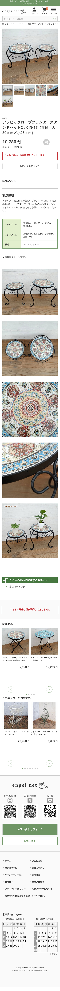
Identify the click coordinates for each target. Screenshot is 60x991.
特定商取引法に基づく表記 (17, 896)
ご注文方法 (37, 861)
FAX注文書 (30, 840)
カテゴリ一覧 (11, 868)
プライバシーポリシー (15, 889)
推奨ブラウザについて (42, 889)
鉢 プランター (8, 24)
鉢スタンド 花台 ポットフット (31, 24)
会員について (38, 868)
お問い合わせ (38, 882)
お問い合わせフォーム (30, 829)
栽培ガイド (10, 882)
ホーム (8, 861)
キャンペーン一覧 (13, 875)
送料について (9, 180)
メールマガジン (39, 896)
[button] (49, 689)
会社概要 (36, 875)
